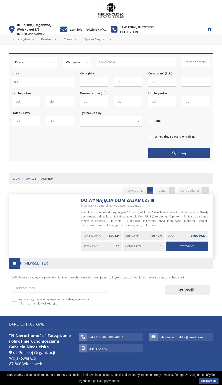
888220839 (145, 27)
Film (158, 120)
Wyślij (187, 290)
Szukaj (179, 153)
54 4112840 (128, 27)
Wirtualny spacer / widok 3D (175, 136)
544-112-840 (129, 32)
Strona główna (23, 39)
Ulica (16, 73)
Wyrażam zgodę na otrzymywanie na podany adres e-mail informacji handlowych (54, 301)
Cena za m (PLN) (160, 73)
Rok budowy (21, 113)
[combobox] (136, 62)
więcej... (52, 303)
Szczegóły (187, 246)
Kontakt (49, 39)
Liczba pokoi (21, 93)
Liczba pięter (157, 93)
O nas (70, 39)
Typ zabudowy (90, 113)
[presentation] (143, 290)
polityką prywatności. (107, 381)
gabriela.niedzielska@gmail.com (89, 29)
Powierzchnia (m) (93, 93)
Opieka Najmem (97, 39)
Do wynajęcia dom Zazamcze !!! (117, 200)
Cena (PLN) (87, 73)
